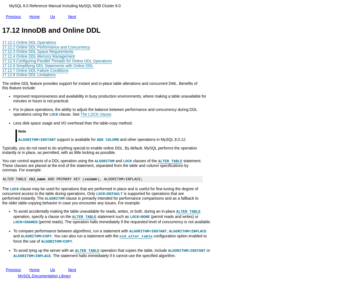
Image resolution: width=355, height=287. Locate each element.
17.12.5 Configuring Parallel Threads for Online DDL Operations (57, 61)
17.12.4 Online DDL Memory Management (38, 56)
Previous (14, 16)
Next (73, 15)
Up (53, 15)
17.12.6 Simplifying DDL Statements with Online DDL (47, 66)
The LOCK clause (96, 114)
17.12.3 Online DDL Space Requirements (37, 51)
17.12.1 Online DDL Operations (29, 42)
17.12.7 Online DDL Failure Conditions (35, 70)
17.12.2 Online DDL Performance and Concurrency (46, 47)
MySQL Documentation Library (44, 276)
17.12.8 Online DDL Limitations (29, 75)
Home (35, 16)
